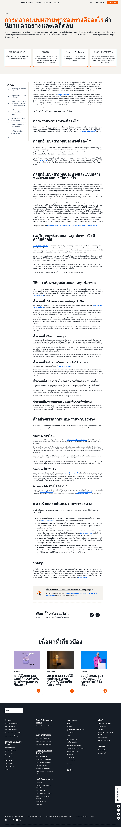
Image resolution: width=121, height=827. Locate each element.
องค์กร (38, 3)
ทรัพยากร (100, 729)
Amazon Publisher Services (44, 793)
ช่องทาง (70, 770)
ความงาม (69, 726)
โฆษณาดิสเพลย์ (9, 757)
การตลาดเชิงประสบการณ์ (70, 473)
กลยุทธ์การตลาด (63, 95)
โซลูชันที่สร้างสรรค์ (43, 735)
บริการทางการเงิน (72, 739)
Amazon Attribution (41, 756)
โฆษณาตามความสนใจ (51, 816)
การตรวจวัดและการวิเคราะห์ (44, 751)
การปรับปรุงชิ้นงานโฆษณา (43, 738)
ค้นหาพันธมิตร (102, 750)
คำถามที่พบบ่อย (102, 737)
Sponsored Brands (10, 754)
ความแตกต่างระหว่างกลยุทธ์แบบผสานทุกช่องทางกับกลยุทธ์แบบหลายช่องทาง (72, 225)
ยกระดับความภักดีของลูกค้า (12, 736)
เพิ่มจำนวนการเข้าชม (11, 729)
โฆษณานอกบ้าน (9, 766)
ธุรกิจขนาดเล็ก (27, 3)
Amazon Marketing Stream (43, 762)
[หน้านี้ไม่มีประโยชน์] (92, 615)
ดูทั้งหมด (7, 769)
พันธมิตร (47, 3)
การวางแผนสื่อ (40, 729)
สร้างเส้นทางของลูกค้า (65, 366)
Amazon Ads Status (81, 816)
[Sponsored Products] (75, 52)
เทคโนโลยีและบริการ (44, 779)
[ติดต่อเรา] (46, 52)
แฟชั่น (68, 736)
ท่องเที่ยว (69, 764)
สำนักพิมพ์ (70, 754)
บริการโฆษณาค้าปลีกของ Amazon (43, 797)
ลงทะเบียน (112, 3)
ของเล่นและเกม (71, 761)
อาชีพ (92, 816)
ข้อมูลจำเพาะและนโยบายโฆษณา (105, 733)
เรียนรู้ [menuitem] (100, 720)
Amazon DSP (39, 782)
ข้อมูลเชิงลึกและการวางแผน (44, 721)
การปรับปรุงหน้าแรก (72, 751)
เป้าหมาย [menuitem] (8, 720)
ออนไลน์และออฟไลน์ (48, 521)
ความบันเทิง (70, 733)
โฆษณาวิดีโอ (8, 760)
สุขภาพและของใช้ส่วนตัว (74, 745)
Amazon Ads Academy (104, 723)
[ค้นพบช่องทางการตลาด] (103, 52)
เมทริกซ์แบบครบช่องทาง (43, 768)
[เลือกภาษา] (14, 710)
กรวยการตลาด (42, 160)
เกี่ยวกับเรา (8, 816)
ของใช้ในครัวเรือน (72, 742)
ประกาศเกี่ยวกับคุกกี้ (66, 816)
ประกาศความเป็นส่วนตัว (35, 816)
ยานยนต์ (69, 723)
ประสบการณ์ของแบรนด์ (88, 131)
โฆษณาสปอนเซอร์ (10, 747)
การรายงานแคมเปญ (41, 765)
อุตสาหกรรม (72, 720)
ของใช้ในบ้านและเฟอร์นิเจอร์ (75, 748)
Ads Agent (39, 804)
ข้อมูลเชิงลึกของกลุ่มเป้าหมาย (44, 726)
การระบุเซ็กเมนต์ (38, 295)
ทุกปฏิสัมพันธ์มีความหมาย (83, 493)
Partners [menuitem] (101, 747)
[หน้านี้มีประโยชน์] (97, 615)
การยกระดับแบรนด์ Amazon (44, 759)
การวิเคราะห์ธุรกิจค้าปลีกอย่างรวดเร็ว (44, 772)
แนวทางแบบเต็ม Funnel (85, 492)
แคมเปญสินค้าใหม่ (41, 801)
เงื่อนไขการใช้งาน (19, 816)
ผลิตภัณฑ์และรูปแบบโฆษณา (13, 743)
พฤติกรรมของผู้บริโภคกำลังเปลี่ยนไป (77, 440)
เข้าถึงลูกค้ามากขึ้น (10, 726)
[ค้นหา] (91, 3)
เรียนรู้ (56, 3)
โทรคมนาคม (70, 757)
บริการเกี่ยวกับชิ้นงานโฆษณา (44, 741)
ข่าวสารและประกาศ (104, 740)
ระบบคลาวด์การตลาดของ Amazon (43, 786)
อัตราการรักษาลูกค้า (86, 533)
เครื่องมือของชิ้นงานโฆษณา (44, 744)
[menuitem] (14, 762)
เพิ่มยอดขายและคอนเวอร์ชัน (13, 733)
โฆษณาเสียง (8, 763)
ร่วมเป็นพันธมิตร (103, 753)
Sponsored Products (46, 492)
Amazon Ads (82, 577)
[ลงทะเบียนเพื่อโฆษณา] (18, 52)
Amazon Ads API (40, 790)
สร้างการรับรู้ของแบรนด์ (11, 723)
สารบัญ (10, 85)
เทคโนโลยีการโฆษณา (40, 246)
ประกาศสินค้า (102, 726)
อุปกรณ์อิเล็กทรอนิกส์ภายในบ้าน (76, 729)
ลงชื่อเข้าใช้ (99, 3)
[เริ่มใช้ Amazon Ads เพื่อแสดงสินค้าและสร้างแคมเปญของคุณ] (69, 590)
